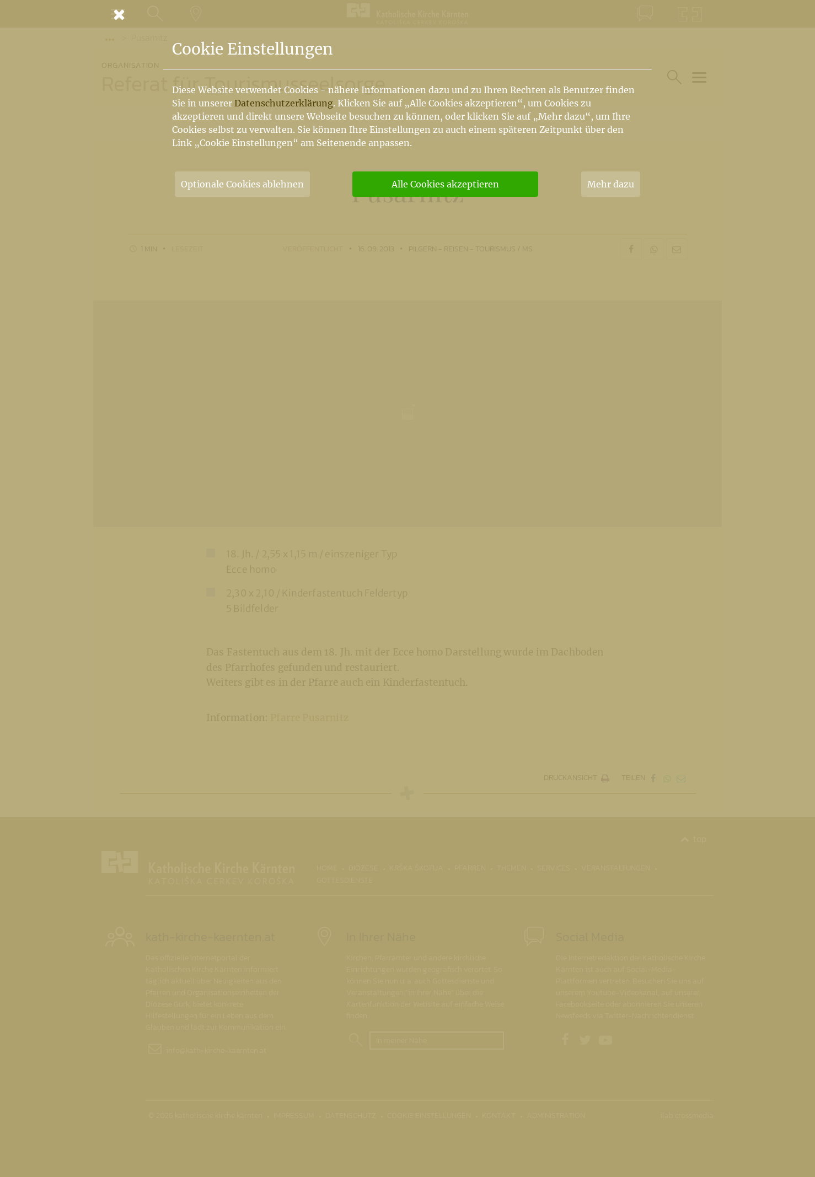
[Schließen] (407, 14)
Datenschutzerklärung (283, 103)
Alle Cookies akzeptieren (445, 184)
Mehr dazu (610, 184)
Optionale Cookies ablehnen (242, 184)
